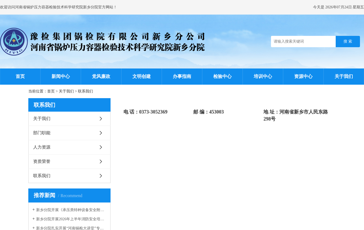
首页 (20, 76)
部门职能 (41, 133)
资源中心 (303, 76)
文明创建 (141, 76)
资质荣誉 (41, 161)
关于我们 (344, 76)
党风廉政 (101, 76)
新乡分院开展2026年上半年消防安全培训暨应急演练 (71, 219)
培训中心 (263, 76)
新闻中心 (60, 76)
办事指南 (182, 76)
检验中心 (222, 76)
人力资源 (41, 147)
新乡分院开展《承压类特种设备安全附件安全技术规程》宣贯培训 (71, 210)
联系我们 (85, 91)
